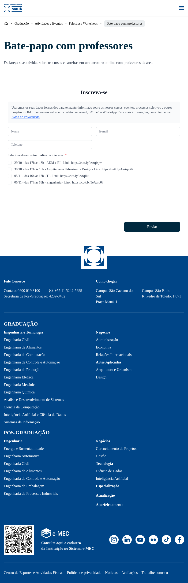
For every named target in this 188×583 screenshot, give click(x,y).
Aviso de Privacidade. (25, 117)
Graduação (22, 23)
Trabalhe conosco (155, 573)
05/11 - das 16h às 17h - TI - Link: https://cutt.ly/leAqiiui (51, 176)
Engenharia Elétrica (19, 377)
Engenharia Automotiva (21, 456)
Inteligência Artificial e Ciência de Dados (35, 415)
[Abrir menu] (181, 8)
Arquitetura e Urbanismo (114, 370)
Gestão (101, 456)
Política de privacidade (84, 573)
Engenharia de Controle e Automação (32, 362)
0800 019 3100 (29, 291)
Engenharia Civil (16, 340)
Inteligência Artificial (112, 478)
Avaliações (129, 573)
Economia (103, 347)
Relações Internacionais (114, 355)
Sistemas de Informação (22, 422)
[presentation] (43, 198)
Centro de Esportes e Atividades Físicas (33, 573)
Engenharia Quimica (19, 392)
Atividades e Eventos (49, 23)
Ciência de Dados (109, 471)
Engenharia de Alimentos (23, 347)
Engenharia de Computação (24, 355)
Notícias (111, 573)
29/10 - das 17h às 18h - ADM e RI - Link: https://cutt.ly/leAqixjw (58, 163)
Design (101, 377)
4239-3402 (57, 296)
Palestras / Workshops (83, 23)
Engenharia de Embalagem (24, 486)
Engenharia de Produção (22, 370)
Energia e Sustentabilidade (24, 449)
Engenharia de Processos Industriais (31, 493)
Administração (107, 340)
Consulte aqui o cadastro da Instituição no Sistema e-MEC (67, 545)
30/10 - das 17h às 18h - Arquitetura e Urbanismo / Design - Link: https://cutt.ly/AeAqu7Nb (74, 169)
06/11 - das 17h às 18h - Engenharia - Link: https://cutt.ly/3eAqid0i (58, 182)
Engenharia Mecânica (20, 385)
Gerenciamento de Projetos (116, 449)
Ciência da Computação (22, 407)
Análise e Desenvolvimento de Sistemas (34, 400)
